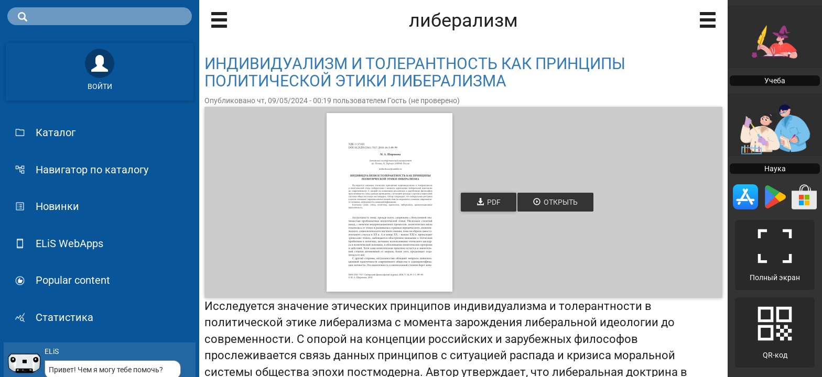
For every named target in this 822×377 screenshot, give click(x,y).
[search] (99, 16)
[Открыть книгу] (389, 202)
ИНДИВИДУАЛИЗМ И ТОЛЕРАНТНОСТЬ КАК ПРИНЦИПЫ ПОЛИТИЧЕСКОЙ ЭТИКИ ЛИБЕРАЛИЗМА (414, 72)
